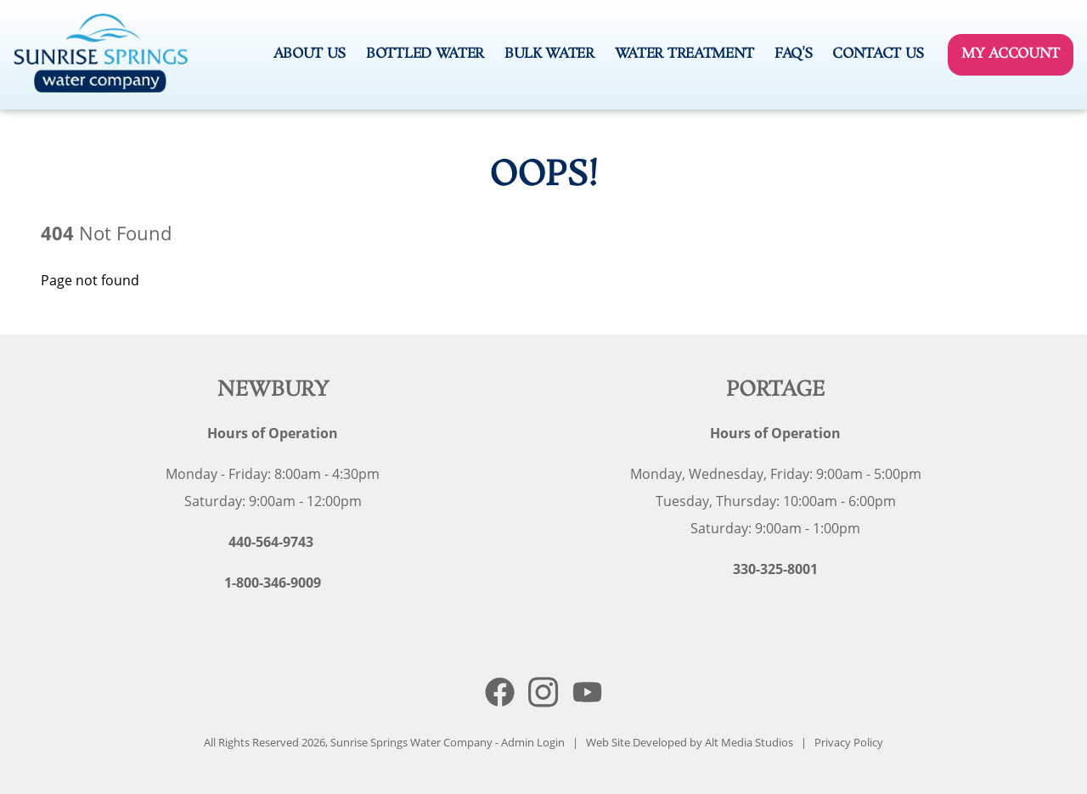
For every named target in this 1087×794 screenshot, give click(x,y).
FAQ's (793, 54)
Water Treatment (684, 54)
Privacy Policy (848, 742)
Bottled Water (425, 54)
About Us (309, 54)
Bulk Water (549, 54)
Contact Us (878, 54)
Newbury (272, 390)
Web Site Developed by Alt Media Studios (689, 742)
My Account (1010, 54)
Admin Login (533, 742)
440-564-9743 (270, 541)
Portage (775, 390)
